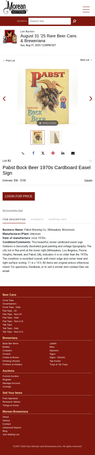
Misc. (52, 347)
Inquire (88, 180)
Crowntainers (9, 303)
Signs (53, 354)
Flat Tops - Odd (11, 317)
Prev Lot (9, 60)
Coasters (7, 350)
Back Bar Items (10, 343)
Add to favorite (90, 161)
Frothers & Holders (12, 364)
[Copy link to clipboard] (23, 153)
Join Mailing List (11, 434)
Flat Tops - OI (10, 310)
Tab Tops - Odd (10, 328)
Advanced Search (12, 427)
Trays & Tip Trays (59, 364)
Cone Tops (8, 300)
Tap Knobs (55, 361)
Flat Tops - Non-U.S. (13, 321)
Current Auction (11, 376)
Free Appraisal (10, 398)
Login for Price (18, 196)
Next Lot (86, 59)
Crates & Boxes (11, 357)
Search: (22, 21)
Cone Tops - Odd (11, 307)
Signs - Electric (57, 357)
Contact (7, 424)
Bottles (6, 347)
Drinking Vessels (11, 361)
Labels (53, 343)
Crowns (7, 354)
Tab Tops (7, 324)
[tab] (14, 220)
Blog (5, 431)
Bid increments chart (13, 210)
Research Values (11, 401)
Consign (7, 386)
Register (7, 379)
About (6, 417)
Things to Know (11, 405)
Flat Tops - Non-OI (12, 314)
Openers (54, 350)
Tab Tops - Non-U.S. (13, 331)
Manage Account (11, 383)
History (6, 420)
